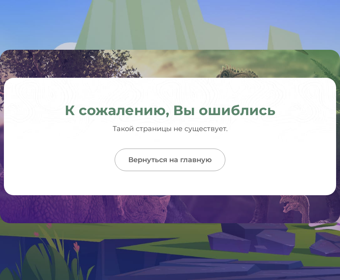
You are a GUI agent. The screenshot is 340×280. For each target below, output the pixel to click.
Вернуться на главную (170, 160)
